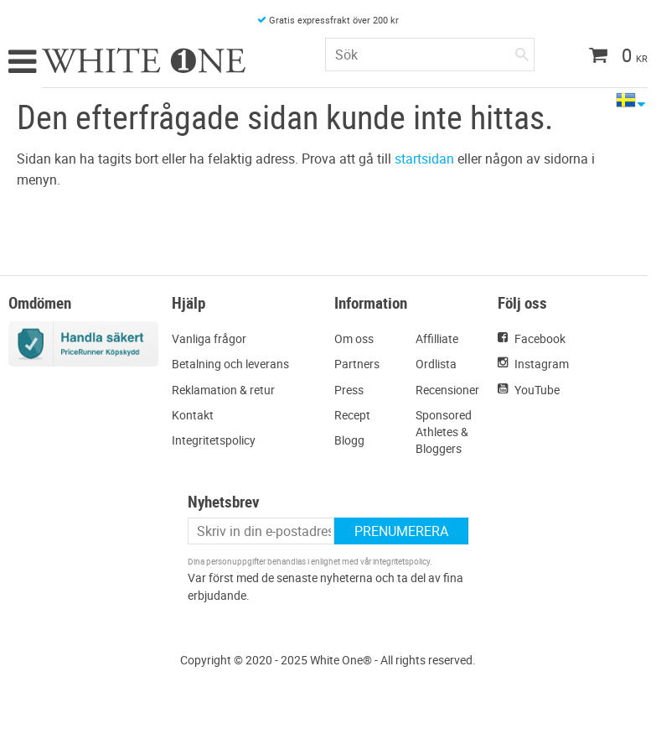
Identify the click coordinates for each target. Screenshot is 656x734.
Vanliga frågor (209, 338)
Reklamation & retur (223, 390)
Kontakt (193, 415)
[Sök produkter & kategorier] (430, 54)
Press (349, 390)
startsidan (424, 158)
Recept (352, 415)
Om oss (354, 338)
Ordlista (436, 364)
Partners (357, 364)
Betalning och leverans (230, 364)
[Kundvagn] (612, 57)
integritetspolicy (401, 561)
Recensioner (447, 390)
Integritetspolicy (214, 440)
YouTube (537, 390)
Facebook (540, 338)
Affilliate (437, 338)
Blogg (349, 440)
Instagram (541, 364)
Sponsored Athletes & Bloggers (444, 431)
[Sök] (522, 51)
